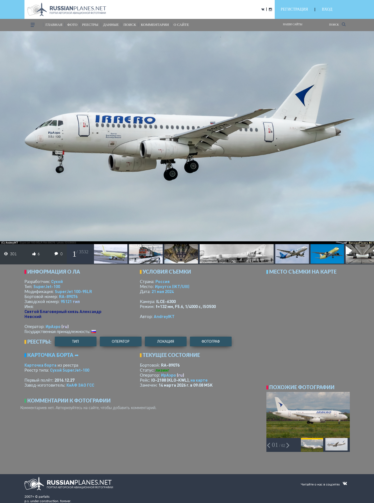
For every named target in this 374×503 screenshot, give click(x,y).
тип (76, 301)
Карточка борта (40, 364)
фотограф (211, 341)
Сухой (57, 281)
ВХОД (327, 9)
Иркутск (172, 286)
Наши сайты (293, 24)
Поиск (337, 24)
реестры (90, 24)
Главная (54, 24)
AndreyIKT (164, 316)
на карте (199, 379)
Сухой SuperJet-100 (69, 369)
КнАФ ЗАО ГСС (80, 384)
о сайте (181, 24)
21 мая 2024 (163, 291)
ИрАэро (53, 326)
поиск (129, 24)
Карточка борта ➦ (53, 355)
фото (72, 24)
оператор (120, 341)
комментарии (155, 24)
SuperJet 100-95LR (73, 291)
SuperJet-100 (46, 286)
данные (111, 24)
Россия (162, 281)
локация (165, 341)
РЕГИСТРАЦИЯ (294, 9)
